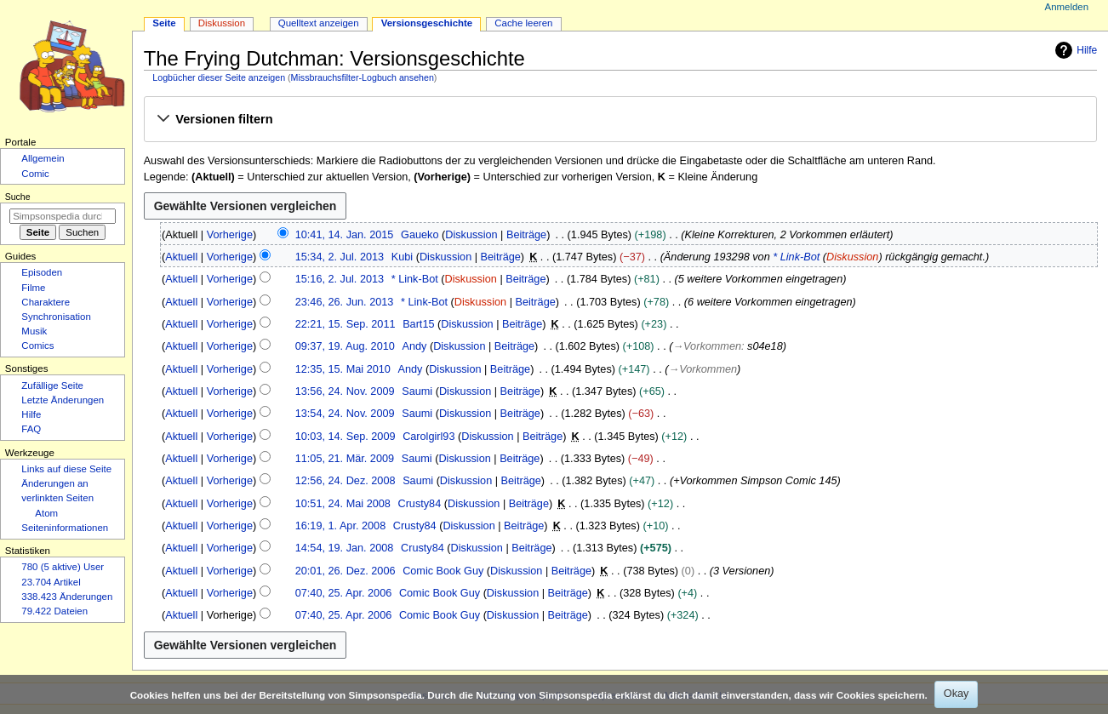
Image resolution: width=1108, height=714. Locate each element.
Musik (34, 331)
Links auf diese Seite (66, 469)
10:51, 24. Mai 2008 (343, 504)
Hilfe (1074, 50)
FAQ (31, 429)
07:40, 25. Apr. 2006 (343, 593)
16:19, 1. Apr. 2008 (340, 526)
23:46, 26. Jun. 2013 (344, 302)
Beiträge (526, 235)
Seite (163, 23)
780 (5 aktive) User (62, 567)
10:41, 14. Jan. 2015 (344, 235)
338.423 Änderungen (66, 596)
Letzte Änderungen (62, 400)
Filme (33, 288)
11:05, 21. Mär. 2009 (344, 459)
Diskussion (471, 235)
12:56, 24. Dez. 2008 (345, 481)
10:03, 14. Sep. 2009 (345, 437)
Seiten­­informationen (64, 528)
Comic (35, 174)
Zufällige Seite (52, 385)
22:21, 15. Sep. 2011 (345, 324)
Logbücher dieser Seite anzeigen (218, 77)
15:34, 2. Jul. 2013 (339, 257)
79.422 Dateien (54, 611)
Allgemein (42, 158)
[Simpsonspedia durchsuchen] (62, 216)
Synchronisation (56, 316)
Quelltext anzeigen (318, 23)
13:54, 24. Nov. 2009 (345, 414)
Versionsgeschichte (427, 23)
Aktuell (181, 257)
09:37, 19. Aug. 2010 (345, 346)
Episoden (41, 272)
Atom (46, 513)
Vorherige (230, 235)
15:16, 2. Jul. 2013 (339, 279)
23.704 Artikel (50, 582)
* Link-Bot (796, 257)
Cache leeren (523, 23)
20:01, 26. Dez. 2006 (345, 571)
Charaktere (45, 302)
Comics (37, 345)
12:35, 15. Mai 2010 (343, 369)
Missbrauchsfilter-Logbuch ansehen (362, 77)
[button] (620, 120)
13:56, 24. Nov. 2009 (345, 391)
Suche (18, 196)
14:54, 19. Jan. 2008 (344, 548)
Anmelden (1067, 7)
